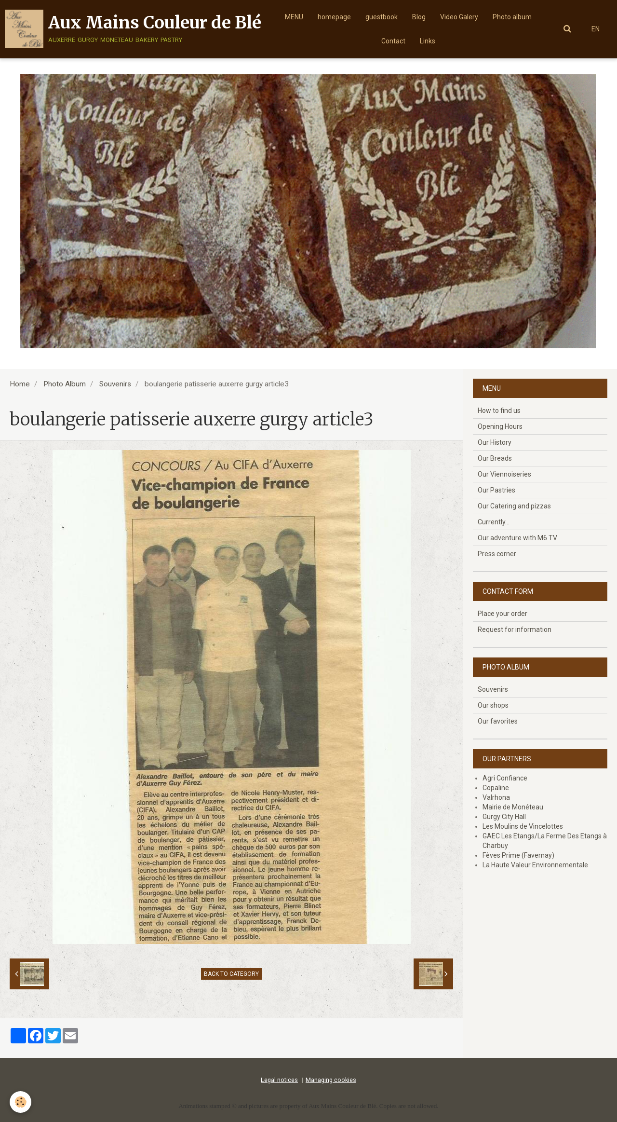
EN (595, 29)
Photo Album (64, 384)
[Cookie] (20, 1102)
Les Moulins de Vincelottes (523, 826)
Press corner (497, 554)
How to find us (499, 410)
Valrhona (496, 797)
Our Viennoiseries (504, 474)
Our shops (493, 705)
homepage (334, 17)
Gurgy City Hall (504, 817)
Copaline (496, 788)
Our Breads (495, 458)
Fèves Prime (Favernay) (518, 855)
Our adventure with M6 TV (517, 538)
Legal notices (279, 1079)
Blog (419, 17)
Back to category (231, 974)
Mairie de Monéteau (513, 807)
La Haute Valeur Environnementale (535, 865)
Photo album (512, 17)
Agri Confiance (505, 778)
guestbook (381, 17)
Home (20, 384)
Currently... (494, 522)
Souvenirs (115, 384)
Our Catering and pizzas (514, 506)
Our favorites (498, 721)
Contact (393, 41)
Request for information (514, 629)
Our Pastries (496, 490)
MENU (294, 17)
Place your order (502, 613)
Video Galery (459, 17)
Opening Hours (500, 426)
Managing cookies (331, 1079)
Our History (494, 442)
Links (427, 41)
